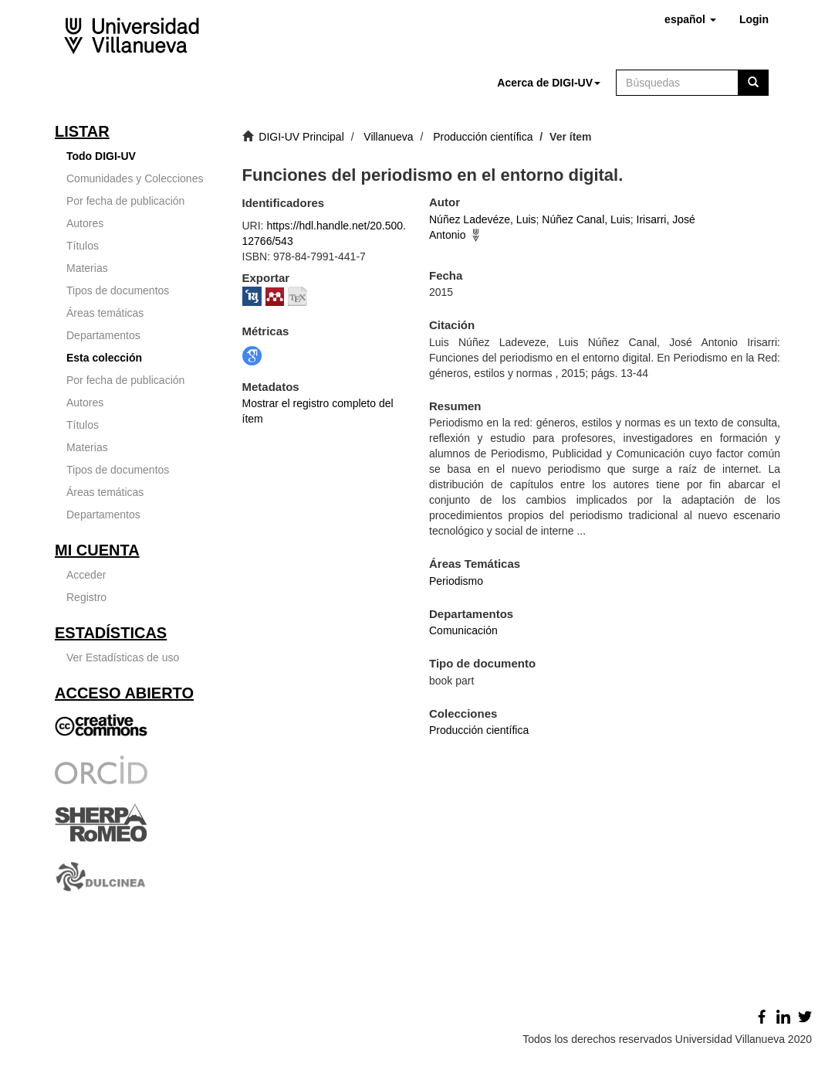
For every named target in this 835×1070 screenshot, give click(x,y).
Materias (87, 268)
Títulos (82, 245)
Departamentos (103, 335)
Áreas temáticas (105, 313)
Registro (86, 597)
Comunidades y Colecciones (134, 178)
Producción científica (482, 137)
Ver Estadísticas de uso (122, 657)
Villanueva (388, 137)
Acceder (86, 575)
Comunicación (463, 630)
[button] (690, 19)
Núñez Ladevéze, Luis (482, 219)
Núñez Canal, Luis (586, 219)
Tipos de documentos (117, 290)
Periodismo (456, 581)
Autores (84, 223)
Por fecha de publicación (125, 201)
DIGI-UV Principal (301, 137)
